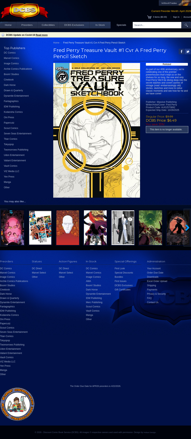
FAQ (149, 298)
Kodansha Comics (13, 112)
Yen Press (9, 176)
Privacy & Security (156, 294)
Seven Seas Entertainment (17, 133)
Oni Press (9, 117)
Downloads (152, 277)
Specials (121, 24)
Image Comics (11, 63)
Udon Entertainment (14, 155)
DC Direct (37, 268)
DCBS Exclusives (74, 24)
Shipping (151, 285)
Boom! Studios (11, 74)
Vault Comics (10, 166)
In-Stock (100, 24)
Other (7, 187)
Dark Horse (10, 85)
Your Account (154, 268)
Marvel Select (39, 272)
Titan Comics (10, 139)
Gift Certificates (122, 289)
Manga (7, 182)
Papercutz (9, 122)
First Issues (120, 281)
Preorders (27, 24)
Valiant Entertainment (15, 160)
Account (187, 17)
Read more (42, 35)
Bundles (119, 277)
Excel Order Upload (157, 281)
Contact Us (152, 302)
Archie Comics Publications (18, 69)
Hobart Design (150, 432)
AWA (88, 281)
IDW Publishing (12, 106)
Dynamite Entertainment (16, 95)
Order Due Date (155, 272)
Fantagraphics (11, 101)
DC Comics (10, 52)
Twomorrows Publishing (16, 149)
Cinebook (9, 79)
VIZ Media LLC (11, 171)
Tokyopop (9, 144)
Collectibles (48, 24)
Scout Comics (11, 128)
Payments (152, 289)
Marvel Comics (11, 58)
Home (8, 24)
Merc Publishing (94, 302)
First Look (120, 268)
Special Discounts (124, 272)
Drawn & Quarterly (13, 90)
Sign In (176, 17)
